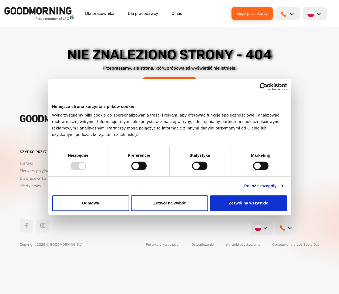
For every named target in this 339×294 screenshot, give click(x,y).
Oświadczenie (203, 244)
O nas (177, 13)
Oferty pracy (30, 186)
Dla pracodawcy (143, 13)
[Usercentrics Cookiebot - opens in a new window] (263, 87)
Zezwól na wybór (169, 203)
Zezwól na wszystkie (248, 203)
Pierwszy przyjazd (35, 171)
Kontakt (26, 163)
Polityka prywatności (162, 244)
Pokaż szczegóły (260, 185)
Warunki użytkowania (243, 244)
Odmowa (90, 203)
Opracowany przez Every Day (296, 244)
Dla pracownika (99, 13)
